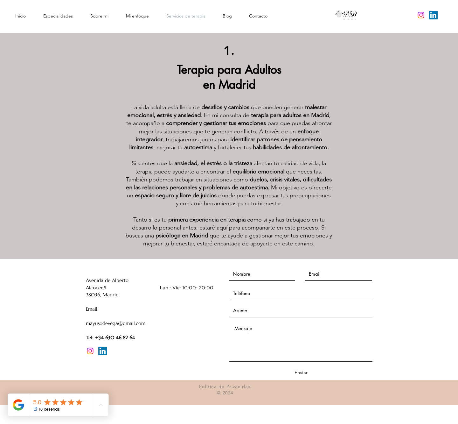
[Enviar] (300, 372)
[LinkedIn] (433, 15)
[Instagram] (421, 15)
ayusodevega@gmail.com (117, 323)
